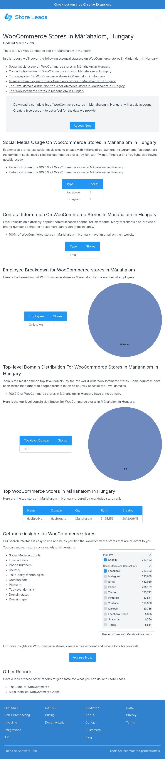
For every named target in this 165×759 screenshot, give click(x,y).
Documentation (55, 722)
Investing (10, 722)
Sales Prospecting (17, 715)
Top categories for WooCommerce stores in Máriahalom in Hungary (57, 76)
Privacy (131, 715)
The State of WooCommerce (29, 687)
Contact (90, 722)
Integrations (12, 730)
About (89, 715)
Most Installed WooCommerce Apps (34, 692)
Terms (130, 722)
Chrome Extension (96, 4)
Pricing (50, 715)
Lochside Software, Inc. (21, 751)
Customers (93, 730)
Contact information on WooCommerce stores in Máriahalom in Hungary (60, 71)
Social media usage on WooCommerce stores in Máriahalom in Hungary (59, 66)
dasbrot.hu (58, 518)
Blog (88, 737)
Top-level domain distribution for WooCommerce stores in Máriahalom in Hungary (67, 86)
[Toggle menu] (158, 17)
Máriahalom (83, 518)
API (7, 737)
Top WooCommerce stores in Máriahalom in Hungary (46, 91)
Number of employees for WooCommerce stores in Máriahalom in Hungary (62, 81)
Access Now (82, 125)
